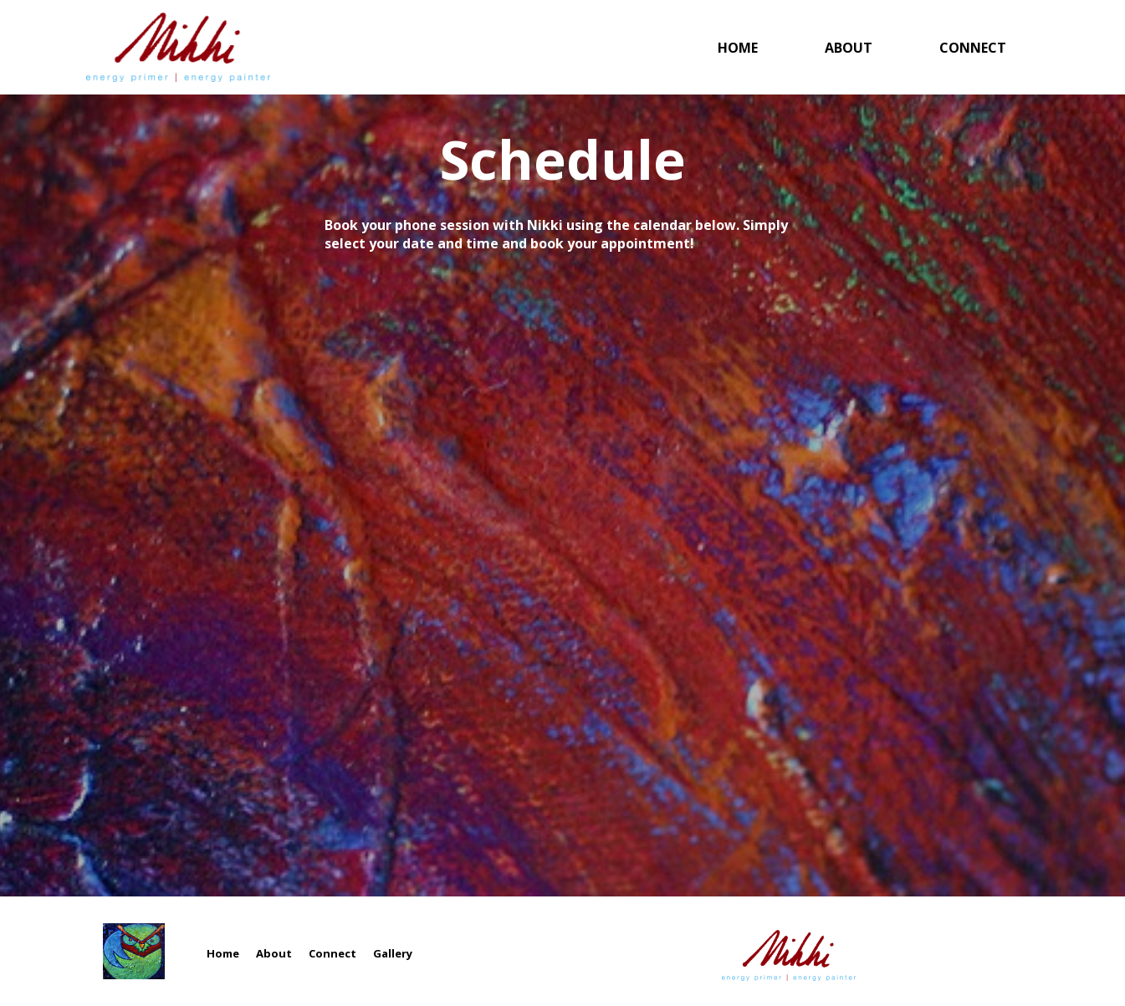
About (848, 47)
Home (738, 47)
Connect (972, 47)
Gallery (392, 955)
